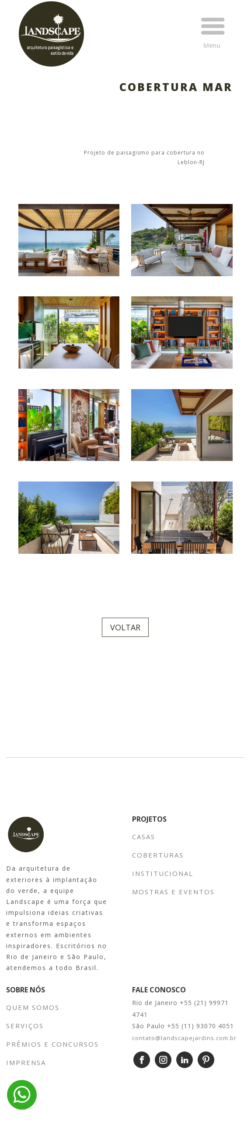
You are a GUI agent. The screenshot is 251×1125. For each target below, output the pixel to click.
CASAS (143, 836)
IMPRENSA (26, 1062)
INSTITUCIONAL (164, 873)
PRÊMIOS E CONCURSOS (52, 1044)
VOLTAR (125, 627)
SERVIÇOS (25, 1025)
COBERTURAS (158, 855)
